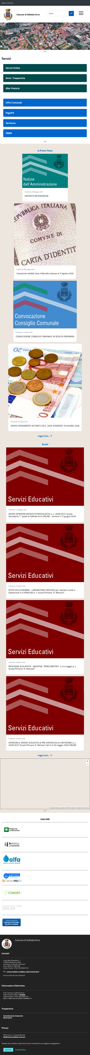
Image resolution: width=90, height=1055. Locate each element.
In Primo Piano (45, 150)
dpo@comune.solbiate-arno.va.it (14, 1037)
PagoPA (10, 113)
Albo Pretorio (13, 88)
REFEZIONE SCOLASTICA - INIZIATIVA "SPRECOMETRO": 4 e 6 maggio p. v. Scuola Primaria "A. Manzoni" (42, 667)
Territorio (11, 123)
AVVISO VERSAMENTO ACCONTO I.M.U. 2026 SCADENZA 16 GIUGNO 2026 (45, 425)
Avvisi (45, 444)
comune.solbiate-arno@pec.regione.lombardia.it (23, 971)
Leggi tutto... (45, 436)
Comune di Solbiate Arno (28, 14)
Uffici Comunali (14, 102)
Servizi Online (13, 68)
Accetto (8, 1050)
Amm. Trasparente (15, 78)
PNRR (9, 133)
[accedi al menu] (81, 14)
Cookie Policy (20, 1049)
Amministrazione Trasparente (13, 1016)
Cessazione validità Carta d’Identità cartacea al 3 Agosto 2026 (45, 273)
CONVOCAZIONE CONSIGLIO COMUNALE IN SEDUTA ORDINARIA (45, 336)
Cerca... (51, 13)
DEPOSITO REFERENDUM (36, 195)
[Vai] (71, 13)
